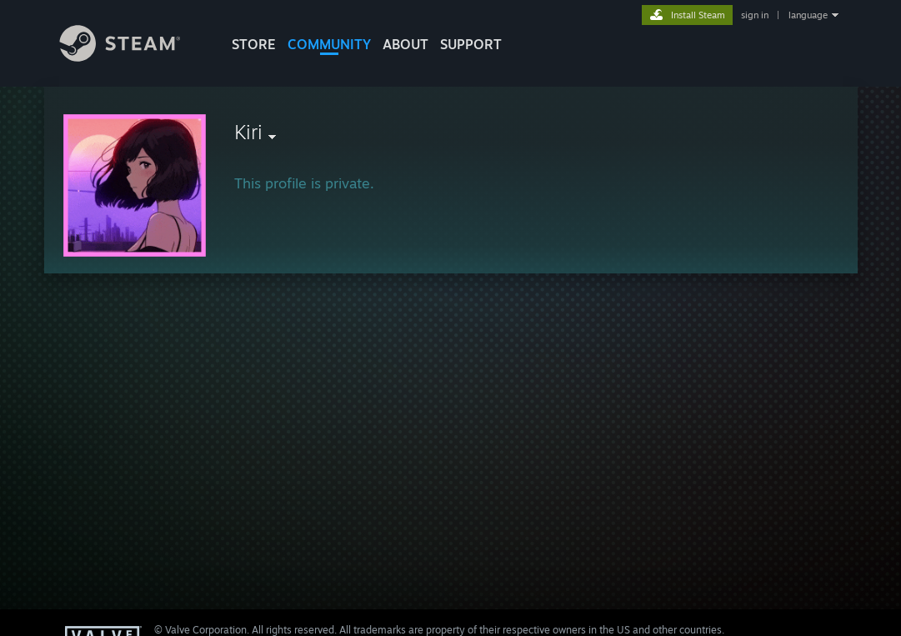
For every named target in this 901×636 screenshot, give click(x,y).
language (808, 15)
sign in (754, 15)
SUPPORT (471, 44)
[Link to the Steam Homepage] (132, 57)
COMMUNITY (329, 44)
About (405, 44)
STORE (254, 44)
